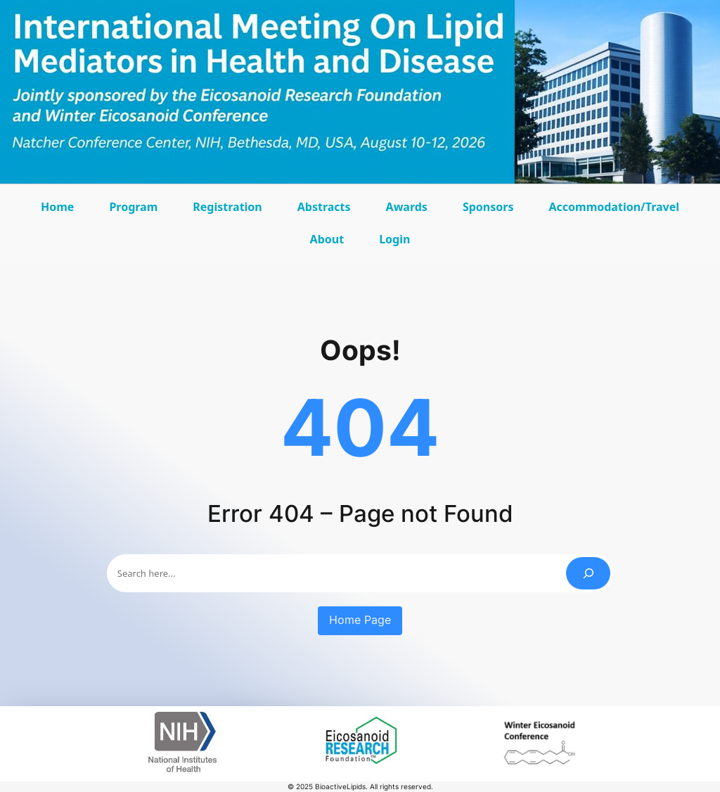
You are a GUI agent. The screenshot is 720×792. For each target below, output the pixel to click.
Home (57, 207)
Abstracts (327, 211)
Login (394, 239)
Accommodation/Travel (613, 211)
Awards (410, 211)
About (331, 243)
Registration (227, 207)
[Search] (588, 573)
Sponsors (492, 211)
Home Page (360, 620)
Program (137, 211)
